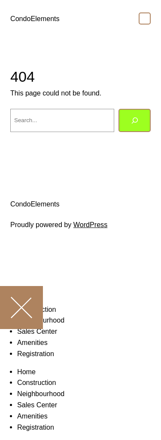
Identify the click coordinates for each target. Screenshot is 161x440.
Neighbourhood (40, 393)
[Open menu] (145, 18)
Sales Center (37, 405)
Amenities (32, 342)
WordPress (90, 224)
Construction (36, 382)
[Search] (134, 120)
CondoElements (35, 18)
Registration (35, 353)
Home (26, 371)
